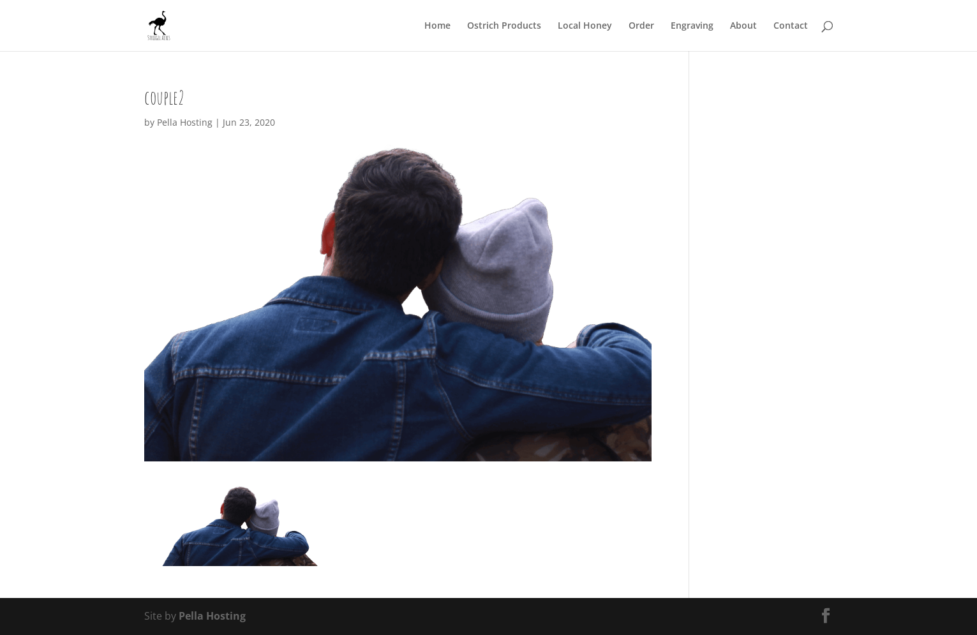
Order (641, 26)
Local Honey (585, 26)
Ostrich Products (504, 26)
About (743, 26)
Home (437, 26)
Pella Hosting (185, 122)
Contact (790, 26)
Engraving (692, 26)
